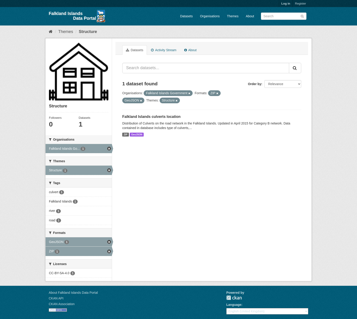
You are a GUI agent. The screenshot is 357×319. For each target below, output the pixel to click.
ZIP (125, 134)
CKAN (234, 297)
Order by (254, 84)
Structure (88, 31)
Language (233, 304)
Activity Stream (163, 50)
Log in (285, 3)
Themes (233, 16)
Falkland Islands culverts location (151, 117)
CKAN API (56, 298)
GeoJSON (136, 134)
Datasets (186, 16)
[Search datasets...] (205, 68)
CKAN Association (62, 304)
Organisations (209, 16)
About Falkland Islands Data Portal (73, 292)
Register (300, 3)
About (250, 16)
